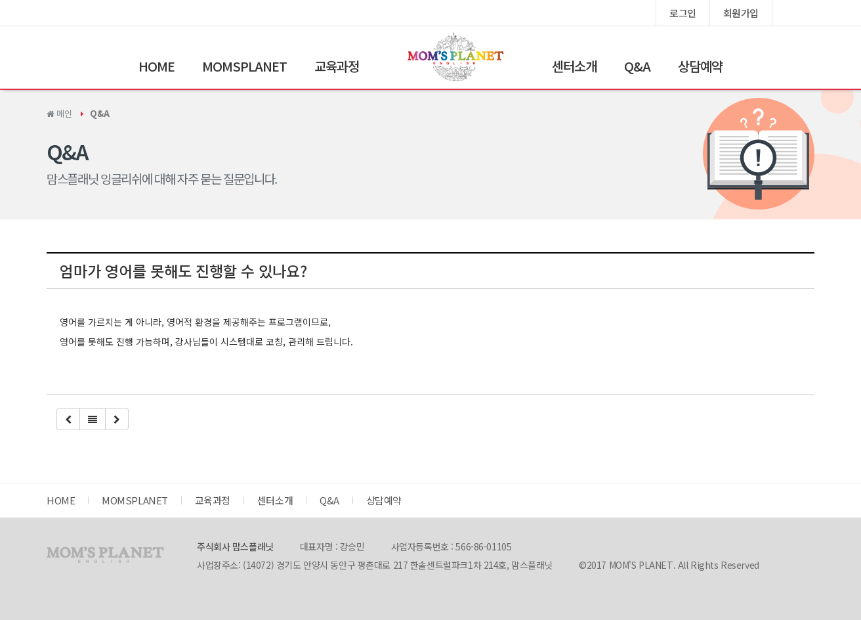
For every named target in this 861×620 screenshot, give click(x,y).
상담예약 (700, 66)
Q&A (637, 66)
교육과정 (336, 66)
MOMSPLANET (244, 66)
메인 (59, 113)
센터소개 (574, 66)
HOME (156, 66)
